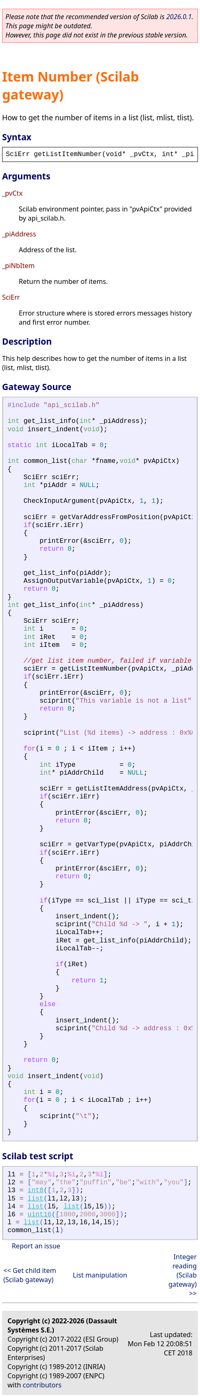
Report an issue (36, 1245)
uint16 (40, 1214)
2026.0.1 (179, 16)
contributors (42, 1385)
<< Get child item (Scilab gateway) (29, 1275)
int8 (35, 1190)
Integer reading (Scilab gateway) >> (182, 1275)
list (35, 1199)
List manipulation (100, 1275)
